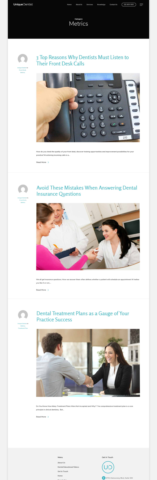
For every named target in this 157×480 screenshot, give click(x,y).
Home (60, 476)
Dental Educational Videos (68, 467)
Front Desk (22, 70)
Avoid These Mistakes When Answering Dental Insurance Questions (86, 232)
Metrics (22, 72)
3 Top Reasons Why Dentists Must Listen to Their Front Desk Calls (82, 60)
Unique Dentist (22, 68)
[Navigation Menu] (141, 4)
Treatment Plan (25, 361)
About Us (61, 463)
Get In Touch (63, 471)
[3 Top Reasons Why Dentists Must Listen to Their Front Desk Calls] (88, 148)
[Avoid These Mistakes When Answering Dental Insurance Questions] (88, 292)
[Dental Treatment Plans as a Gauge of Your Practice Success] (88, 424)
